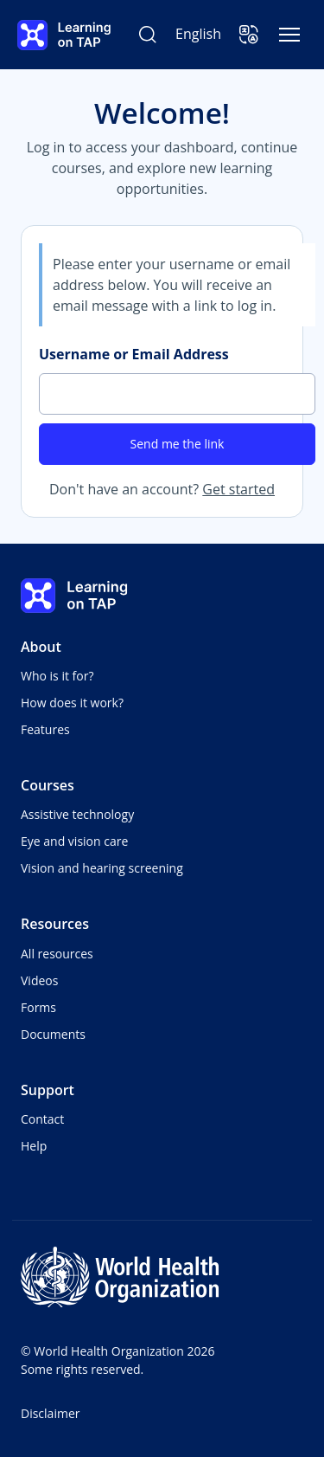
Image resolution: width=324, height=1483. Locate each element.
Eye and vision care (74, 841)
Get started (238, 489)
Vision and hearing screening (102, 868)
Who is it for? (57, 675)
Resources (55, 923)
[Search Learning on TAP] (147, 34)
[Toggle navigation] (289, 34)
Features (45, 729)
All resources (57, 953)
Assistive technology (77, 814)
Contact (42, 1119)
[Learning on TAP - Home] (64, 35)
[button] (248, 34)
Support (47, 1089)
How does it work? (72, 702)
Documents (53, 1034)
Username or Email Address (134, 354)
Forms (38, 1007)
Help (34, 1146)
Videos (39, 980)
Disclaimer (50, 1413)
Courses (47, 785)
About (41, 646)
